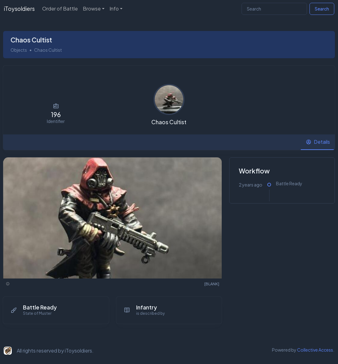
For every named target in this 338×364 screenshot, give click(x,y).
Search (322, 8)
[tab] (318, 142)
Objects (19, 50)
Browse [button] (92, 8)
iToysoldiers (19, 8)
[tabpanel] (169, 244)
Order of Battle (60, 8)
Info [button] (114, 8)
